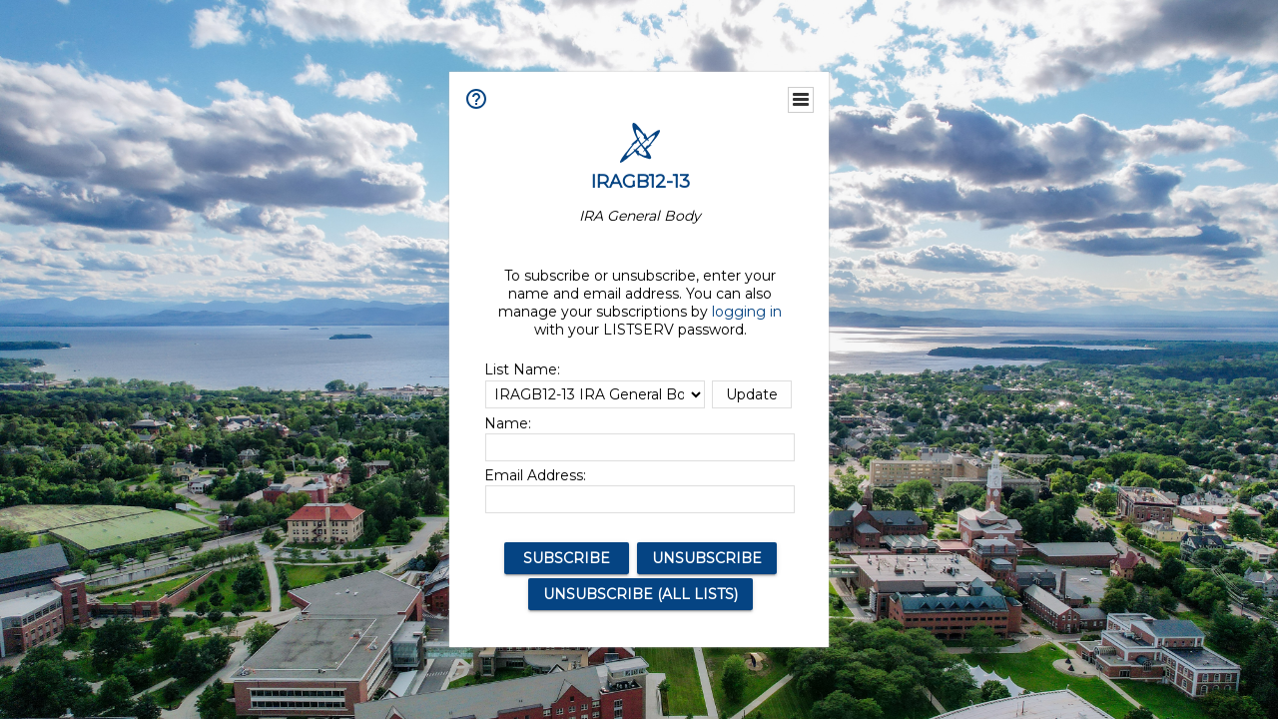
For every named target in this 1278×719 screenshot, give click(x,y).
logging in (747, 312)
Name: (507, 423)
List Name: (522, 369)
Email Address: (535, 475)
